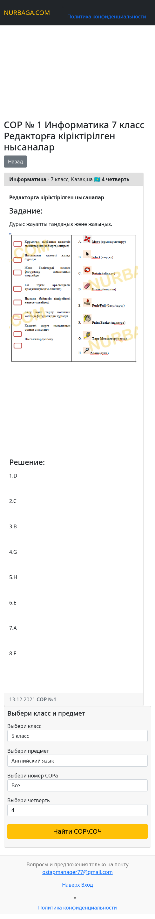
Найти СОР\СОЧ (77, 831)
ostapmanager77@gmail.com (77, 872)
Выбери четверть (28, 800)
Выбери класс (24, 726)
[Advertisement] (77, 69)
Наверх (71, 884)
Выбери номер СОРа (32, 775)
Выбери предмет (28, 750)
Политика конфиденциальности (106, 16)
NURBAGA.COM (27, 12)
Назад (15, 161)
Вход (87, 884)
